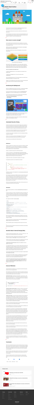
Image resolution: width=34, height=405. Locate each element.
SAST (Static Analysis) (16, 152)
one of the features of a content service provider (20, 255)
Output (22, 2)
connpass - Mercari (27, 393)
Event (28, 2)
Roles (13, 2)
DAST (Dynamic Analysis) (23, 152)
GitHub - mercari (21, 393)
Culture (11, 2)
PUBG (12, 74)
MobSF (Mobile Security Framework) (22, 189)
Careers (32, 2)
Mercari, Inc (3, 393)
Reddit (11, 71)
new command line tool (23, 219)
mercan (8, 393)
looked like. (17, 198)
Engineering (15, 393)
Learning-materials (25, 2)
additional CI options (8, 220)
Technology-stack (16, 2)
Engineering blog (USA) (10, 399)
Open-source (19, 2)
